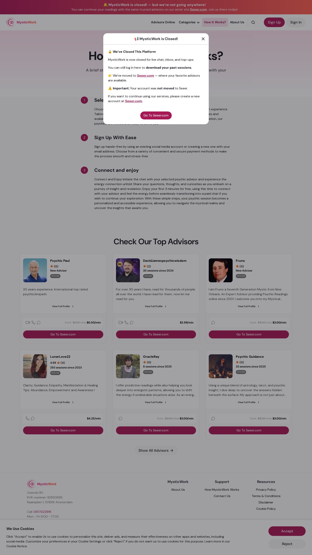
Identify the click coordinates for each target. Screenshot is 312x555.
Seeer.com (145, 75)
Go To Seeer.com (156, 115)
